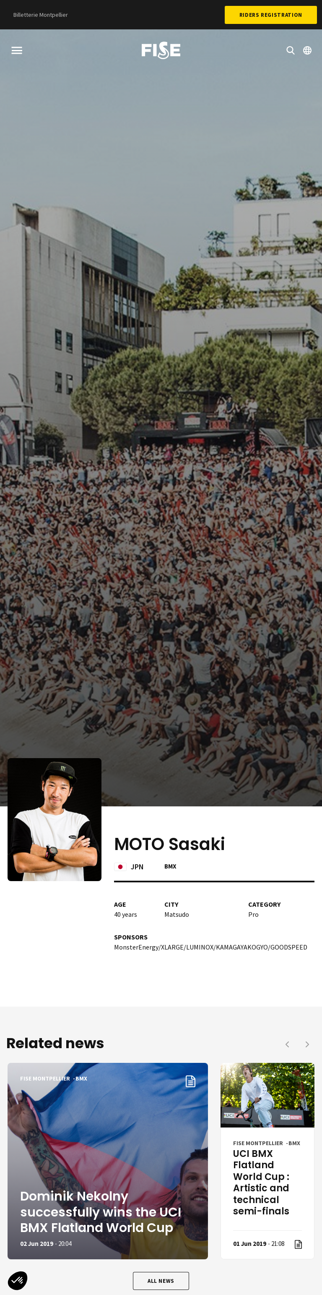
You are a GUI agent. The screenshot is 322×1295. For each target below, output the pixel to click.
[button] (18, 1281)
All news (161, 1281)
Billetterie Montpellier (40, 14)
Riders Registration (270, 14)
